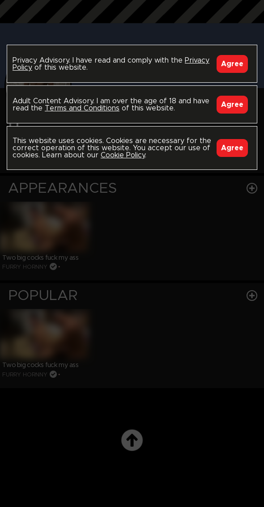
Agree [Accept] (232, 64)
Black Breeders (132, 20)
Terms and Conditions (82, 108)
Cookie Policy (123, 155)
